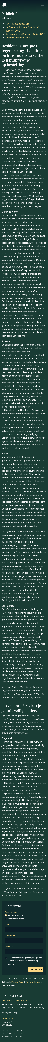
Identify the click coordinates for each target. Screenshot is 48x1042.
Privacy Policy (17, 982)
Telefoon (9, 946)
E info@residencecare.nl (12, 1036)
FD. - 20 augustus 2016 (17, 23)
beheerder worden (16, 918)
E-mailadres (10, 935)
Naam (7, 924)
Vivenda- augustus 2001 (18, 37)
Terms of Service (33, 982)
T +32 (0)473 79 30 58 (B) (13, 1033)
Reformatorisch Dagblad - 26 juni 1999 (25, 34)
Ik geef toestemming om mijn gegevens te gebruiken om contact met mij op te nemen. (25, 960)
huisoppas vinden (15, 915)
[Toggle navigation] (42, 4)
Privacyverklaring (9, 1012)
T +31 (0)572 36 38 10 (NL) (13, 1030)
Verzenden (35, 969)
